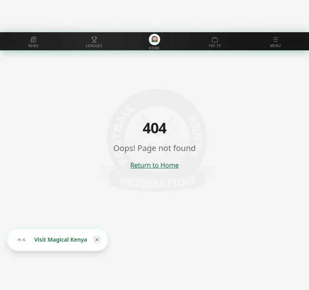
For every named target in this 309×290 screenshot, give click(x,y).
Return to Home (154, 165)
